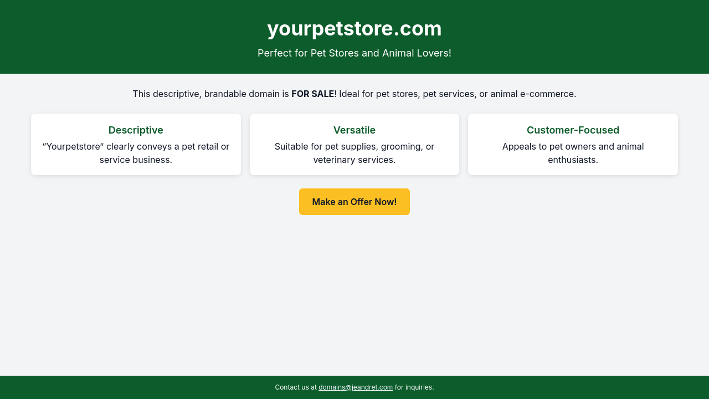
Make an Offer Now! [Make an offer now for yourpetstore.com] (354, 201)
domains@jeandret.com (355, 387)
